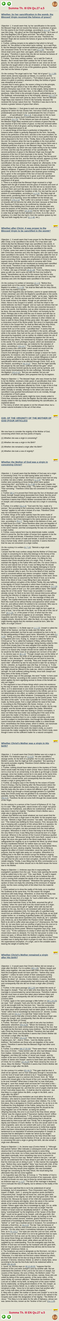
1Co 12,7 (22, 346)
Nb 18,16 (11, 1264)
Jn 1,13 (10, 613)
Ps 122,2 (13, 1232)
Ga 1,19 (51, 1301)
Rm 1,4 (27, 115)
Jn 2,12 (23, 1038)
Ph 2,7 (19, 521)
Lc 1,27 (21, 1181)
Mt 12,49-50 (30, 1266)
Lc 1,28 (52, 74)
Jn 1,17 (52, 95)
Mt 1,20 (31, 988)
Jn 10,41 (28, 211)
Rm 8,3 (5, 798)
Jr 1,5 (37, 283)
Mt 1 (12, 493)
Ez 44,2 (28, 1070)
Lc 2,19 (36, 193)
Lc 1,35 (40, 50)
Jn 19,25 (25, 1062)
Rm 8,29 (23, 1025)
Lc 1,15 (20, 287)
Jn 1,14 (47, 30)
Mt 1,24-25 (51, 1001)
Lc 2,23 (30, 757)
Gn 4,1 (18, 1014)
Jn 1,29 (54, 586)
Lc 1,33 (37, 628)
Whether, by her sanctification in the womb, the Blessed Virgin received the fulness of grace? (27, 15)
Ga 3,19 (25, 1225)
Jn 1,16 (15, 119)
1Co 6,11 (16, 372)
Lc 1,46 (32, 217)
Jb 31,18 (30, 270)
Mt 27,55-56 (25, 1049)
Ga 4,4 (23, 506)
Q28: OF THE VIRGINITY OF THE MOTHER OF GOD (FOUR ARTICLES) (26, 419)
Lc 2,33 (37, 480)
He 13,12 (26, 364)
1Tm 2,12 (16, 200)
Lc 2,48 (31, 484)
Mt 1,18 (23, 654)
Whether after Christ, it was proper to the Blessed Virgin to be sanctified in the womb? (26, 229)
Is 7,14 (27, 547)
